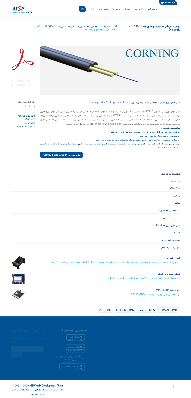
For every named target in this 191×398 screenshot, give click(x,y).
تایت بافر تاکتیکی (171, 218)
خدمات (127, 9)
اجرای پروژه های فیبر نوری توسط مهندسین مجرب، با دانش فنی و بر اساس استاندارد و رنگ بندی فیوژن (115, 262)
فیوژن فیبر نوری (172, 258)
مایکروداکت (174, 188)
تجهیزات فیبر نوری (87, 26)
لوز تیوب (175, 181)
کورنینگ (105, 310)
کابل (169, 310)
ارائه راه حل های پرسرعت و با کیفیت (155, 294)
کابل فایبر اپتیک (125, 310)
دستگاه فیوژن (75, 337)
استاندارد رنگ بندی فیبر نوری (69, 358)
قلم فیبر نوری (76, 350)
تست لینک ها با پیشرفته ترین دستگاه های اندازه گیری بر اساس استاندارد (144, 278)
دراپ (177, 203)
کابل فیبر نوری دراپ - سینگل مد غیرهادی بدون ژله (134, 102)
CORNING (28, 106)
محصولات (152, 9)
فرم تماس (54, 144)
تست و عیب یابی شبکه (169, 274)
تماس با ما (103, 9)
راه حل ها (139, 9)
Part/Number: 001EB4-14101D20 (61, 154)
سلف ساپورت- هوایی (169, 210)
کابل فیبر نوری (66, 26)
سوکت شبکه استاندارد (72, 366)
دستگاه (75, 341)
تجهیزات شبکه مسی (170, 247)
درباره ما (116, 9)
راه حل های (168, 290)
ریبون (177, 195)
